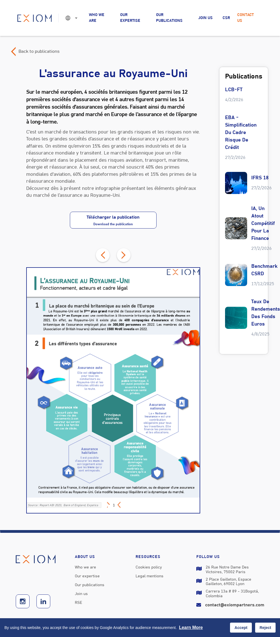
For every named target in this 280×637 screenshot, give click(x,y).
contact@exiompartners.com (234, 605)
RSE (78, 603)
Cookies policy (149, 567)
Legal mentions (149, 576)
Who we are (96, 18)
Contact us (245, 18)
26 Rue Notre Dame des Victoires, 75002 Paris (227, 569)
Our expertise (130, 18)
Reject (265, 627)
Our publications (169, 18)
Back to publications (39, 51)
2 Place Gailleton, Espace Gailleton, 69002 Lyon (228, 582)
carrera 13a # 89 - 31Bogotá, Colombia (232, 593)
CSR (226, 18)
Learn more (191, 627)
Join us (205, 18)
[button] (72, 18)
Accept (240, 627)
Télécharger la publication (113, 220)
